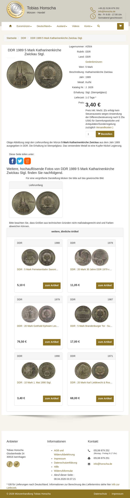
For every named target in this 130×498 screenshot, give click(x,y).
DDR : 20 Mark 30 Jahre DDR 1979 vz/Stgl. (93, 269)
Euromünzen (24, 26)
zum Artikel (52, 285)
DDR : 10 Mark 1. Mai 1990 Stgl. (34, 382)
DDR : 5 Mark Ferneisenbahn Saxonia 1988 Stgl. (43, 269)
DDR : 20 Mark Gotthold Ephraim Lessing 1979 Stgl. (44, 326)
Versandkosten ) (104, 127)
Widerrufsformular (63, 470)
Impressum (60, 458)
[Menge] (90, 134)
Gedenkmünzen (93, 61)
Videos (75, 26)
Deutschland (44, 26)
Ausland (62, 26)
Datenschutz (100, 493)
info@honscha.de (106, 11)
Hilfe (56, 466)
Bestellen (105, 133)
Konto (88, 26)
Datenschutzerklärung (65, 462)
